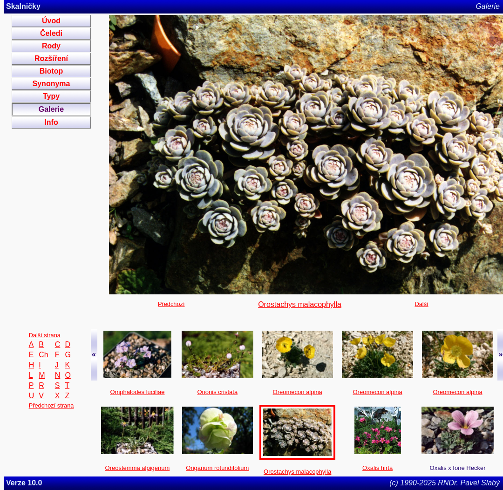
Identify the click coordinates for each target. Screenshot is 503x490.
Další (421, 303)
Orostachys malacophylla (299, 304)
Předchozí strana (51, 405)
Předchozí (171, 303)
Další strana (45, 335)
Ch (43, 355)
